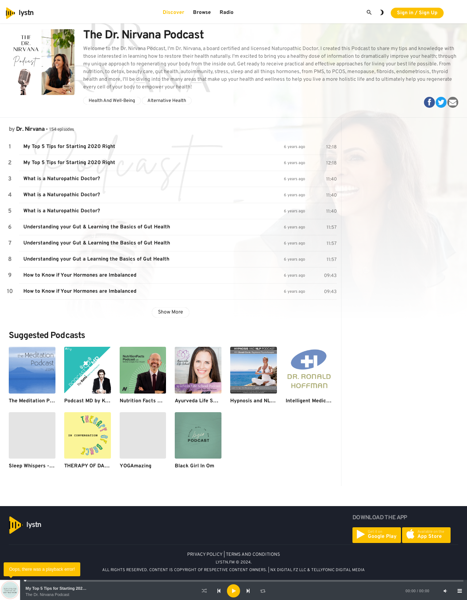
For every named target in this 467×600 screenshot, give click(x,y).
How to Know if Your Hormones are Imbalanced (79, 275)
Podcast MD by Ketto (89, 401)
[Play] (233, 590)
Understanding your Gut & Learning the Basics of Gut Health (96, 227)
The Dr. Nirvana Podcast (47, 594)
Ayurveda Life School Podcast (211, 401)
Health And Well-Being (112, 101)
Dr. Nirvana (30, 129)
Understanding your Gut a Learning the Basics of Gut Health (96, 259)
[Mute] (445, 591)
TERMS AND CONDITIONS (253, 555)
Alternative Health (166, 101)
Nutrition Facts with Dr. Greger (157, 401)
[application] (233, 591)
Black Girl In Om (194, 466)
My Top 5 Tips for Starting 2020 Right (61, 588)
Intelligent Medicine (309, 401)
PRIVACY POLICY (205, 555)
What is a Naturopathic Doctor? (61, 179)
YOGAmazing (135, 466)
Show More (170, 312)
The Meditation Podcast (37, 401)
